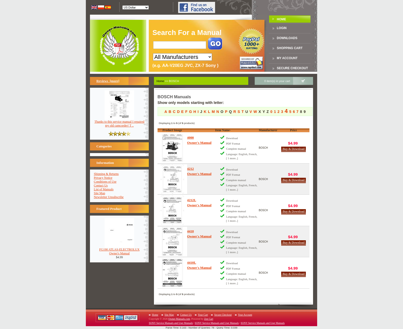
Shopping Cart (290, 48)
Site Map (99, 193)
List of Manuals (104, 189)
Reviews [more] (107, 81)
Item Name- (223, 130)
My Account (287, 58)
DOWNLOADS (287, 38)
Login (282, 28)
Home (281, 19)
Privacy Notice (103, 178)
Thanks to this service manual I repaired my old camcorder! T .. (119, 122)
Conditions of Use (105, 181)
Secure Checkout (292, 68)
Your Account (245, 314)
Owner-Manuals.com (179, 318)
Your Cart (203, 314)
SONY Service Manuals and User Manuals (171, 323)
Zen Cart (208, 318)
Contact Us (101, 185)
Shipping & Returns (106, 174)
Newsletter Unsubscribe (109, 197)
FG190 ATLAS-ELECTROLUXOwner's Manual (119, 250)
